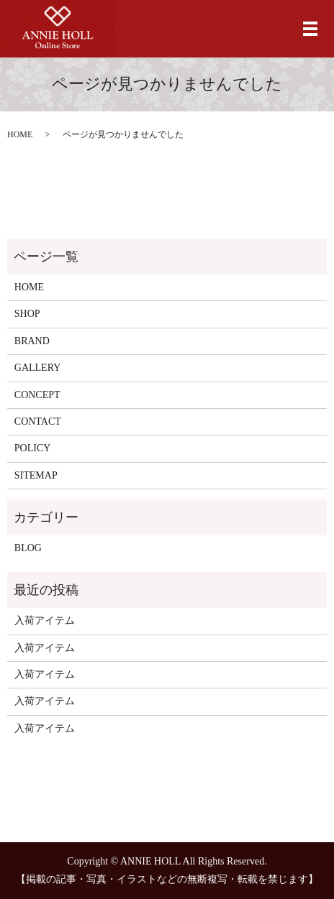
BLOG (28, 548)
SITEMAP (36, 475)
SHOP (27, 313)
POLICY (32, 448)
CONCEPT (37, 394)
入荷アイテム (44, 620)
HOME (19, 134)
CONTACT (37, 421)
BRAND (32, 341)
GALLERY (37, 367)
